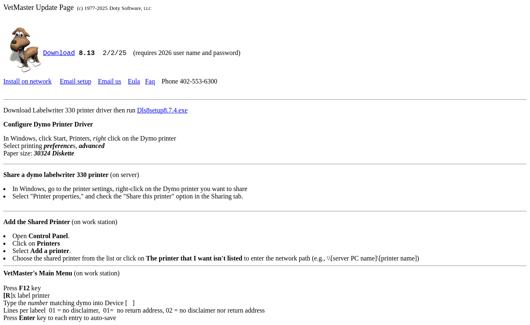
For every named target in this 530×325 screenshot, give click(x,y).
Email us (109, 81)
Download (59, 53)
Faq (150, 81)
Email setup (75, 81)
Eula (134, 81)
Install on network (27, 81)
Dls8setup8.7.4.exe (162, 110)
